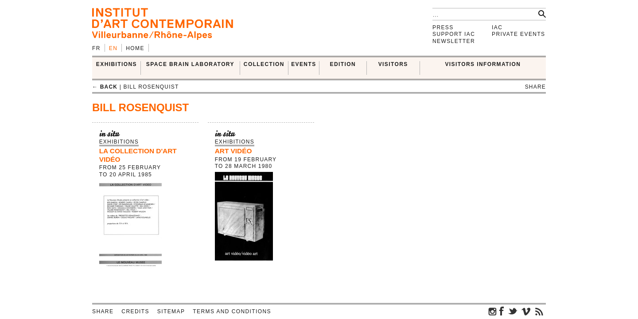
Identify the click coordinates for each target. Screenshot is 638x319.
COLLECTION (264, 64)
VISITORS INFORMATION (483, 64)
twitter (512, 311)
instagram (492, 311)
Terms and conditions (232, 311)
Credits (135, 311)
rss (539, 311)
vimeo (526, 311)
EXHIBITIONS (116, 64)
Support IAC (453, 34)
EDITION (343, 64)
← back (104, 87)
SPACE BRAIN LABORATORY (190, 64)
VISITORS (393, 64)
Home (135, 48)
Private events (518, 34)
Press (443, 27)
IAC (497, 27)
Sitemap (171, 311)
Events (303, 64)
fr (96, 48)
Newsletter (453, 41)
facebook (501, 311)
